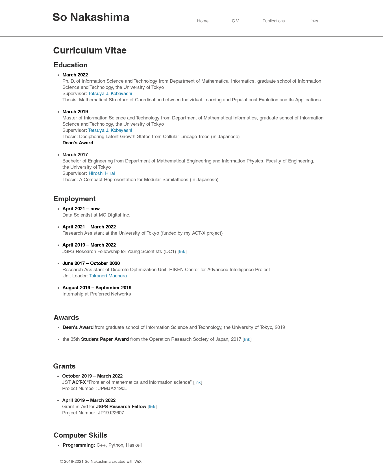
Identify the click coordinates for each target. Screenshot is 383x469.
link (182, 251)
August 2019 (77, 287)
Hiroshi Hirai (102, 173)
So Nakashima (91, 16)
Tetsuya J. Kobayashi (110, 93)
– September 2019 (111, 287)
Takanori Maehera (108, 276)
